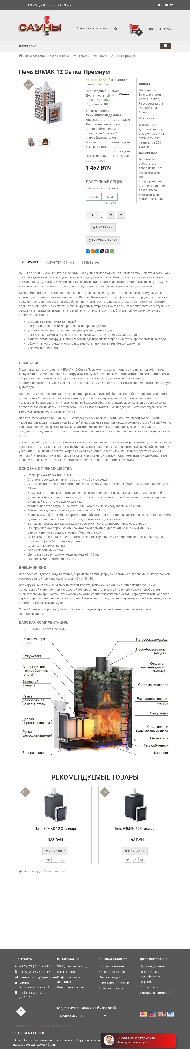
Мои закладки (109, 977)
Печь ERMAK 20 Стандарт (135, 829)
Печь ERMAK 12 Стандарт (55, 829)
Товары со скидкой (155, 993)
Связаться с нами (71, 987)
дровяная (59, 871)
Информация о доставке (68, 980)
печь (33, 871)
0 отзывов (116, 80)
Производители (152, 966)
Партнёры (147, 982)
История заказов (111, 972)
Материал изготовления (103, 188)
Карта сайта (149, 987)
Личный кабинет (111, 966)
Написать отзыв (99, 84)
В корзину (103, 227)
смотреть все (95, 160)
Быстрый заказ (103, 240)
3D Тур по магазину (72, 966)
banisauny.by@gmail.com (34, 977)
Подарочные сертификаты (150, 974)
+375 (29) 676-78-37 (34, 966)
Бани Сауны (37, 1026)
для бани (44, 871)
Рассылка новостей (113, 983)
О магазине (66, 972)
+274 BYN (110, 198)
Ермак (114, 91)
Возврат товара (110, 988)
